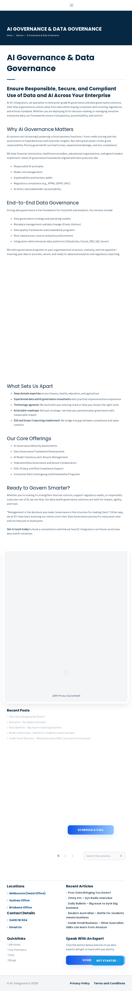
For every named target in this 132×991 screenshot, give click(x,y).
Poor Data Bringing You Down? (27, 716)
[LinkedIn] (65, 856)
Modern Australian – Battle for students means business (42, 732)
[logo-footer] (6, 7)
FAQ (11, 955)
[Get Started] (107, 960)
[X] (58, 856)
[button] (98, 7)
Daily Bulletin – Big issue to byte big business (35, 727)
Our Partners (17, 950)
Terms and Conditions (109, 983)
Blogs (12, 960)
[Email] (72, 856)
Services (14, 945)
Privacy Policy (80, 983)
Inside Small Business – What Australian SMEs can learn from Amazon (50, 738)
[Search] (121, 856)
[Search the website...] (104, 856)
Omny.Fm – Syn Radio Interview (27, 722)
